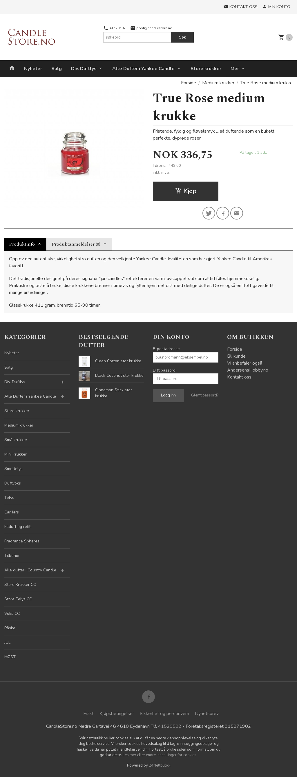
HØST (10, 657)
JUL (7, 642)
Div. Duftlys (84, 68)
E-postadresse (166, 349)
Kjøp (185, 191)
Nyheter (33, 68)
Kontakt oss (239, 377)
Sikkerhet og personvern (164, 713)
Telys (9, 497)
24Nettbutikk (159, 765)
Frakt (88, 713)
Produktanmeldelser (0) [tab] (76, 244)
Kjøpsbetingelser (116, 713)
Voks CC (12, 613)
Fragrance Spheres (21, 541)
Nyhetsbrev (207, 713)
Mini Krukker (15, 454)
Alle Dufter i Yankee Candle (143, 68)
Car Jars (11, 512)
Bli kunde (236, 356)
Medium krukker (18, 425)
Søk (182, 37)
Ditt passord (164, 370)
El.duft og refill (18, 526)
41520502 (114, 28)
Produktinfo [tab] (22, 244)
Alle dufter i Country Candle (30, 570)
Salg (56, 68)
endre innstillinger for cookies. (171, 755)
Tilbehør (12, 555)
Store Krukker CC (20, 584)
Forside (188, 83)
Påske (9, 628)
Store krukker (206, 68)
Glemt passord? (204, 395)
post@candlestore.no (151, 28)
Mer (235, 68)
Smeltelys (13, 468)
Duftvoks (12, 483)
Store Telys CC (18, 599)
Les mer (130, 755)
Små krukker (15, 440)
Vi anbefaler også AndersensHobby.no (247, 366)
